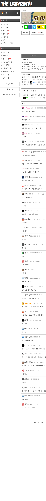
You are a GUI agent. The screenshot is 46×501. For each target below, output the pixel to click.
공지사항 (4, 56)
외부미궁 (4, 37)
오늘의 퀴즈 (9, 84)
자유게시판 (6, 59)
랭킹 (3, 40)
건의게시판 (5, 78)
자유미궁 (5, 31)
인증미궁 (4, 27)
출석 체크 (10, 89)
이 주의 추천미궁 (7, 43)
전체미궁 (4, 24)
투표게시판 (5, 75)
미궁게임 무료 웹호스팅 (10, 94)
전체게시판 (5, 52)
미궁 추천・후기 (6, 68)
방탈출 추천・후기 (7, 71)
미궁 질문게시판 (6, 62)
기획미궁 (5, 34)
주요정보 (33, 55)
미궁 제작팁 (5, 65)
